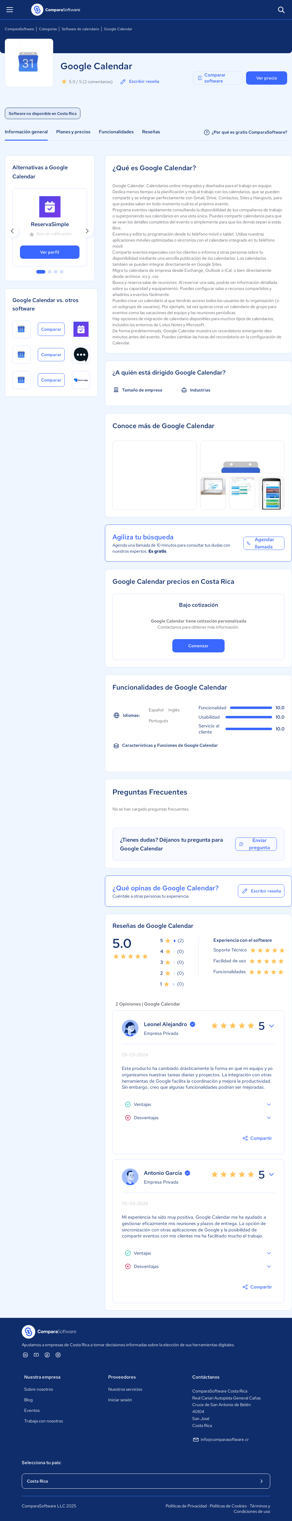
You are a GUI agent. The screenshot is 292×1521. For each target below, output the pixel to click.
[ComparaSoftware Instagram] (58, 1354)
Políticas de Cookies (228, 1506)
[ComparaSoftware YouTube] (36, 1354)
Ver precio (266, 78)
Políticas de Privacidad (186, 1506)
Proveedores (122, 1377)
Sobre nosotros (38, 1389)
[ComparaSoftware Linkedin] (25, 1354)
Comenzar (198, 645)
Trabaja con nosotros (43, 1421)
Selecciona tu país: (41, 1463)
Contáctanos (205, 1377)
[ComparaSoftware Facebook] (47, 1354)
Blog (28, 1399)
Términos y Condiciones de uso (252, 1508)
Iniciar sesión (120, 1399)
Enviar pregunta (254, 844)
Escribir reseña (139, 81)
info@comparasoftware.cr (220, 1439)
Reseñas (151, 132)
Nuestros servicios (125, 1389)
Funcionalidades (116, 132)
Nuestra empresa (42, 1377)
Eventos (32, 1410)
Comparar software (211, 78)
